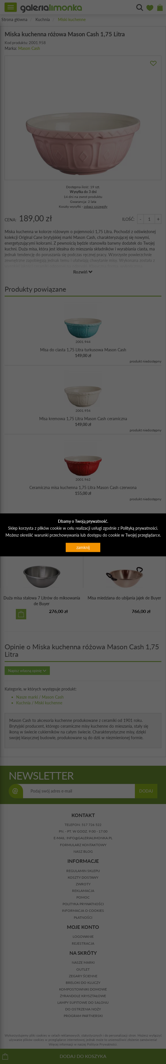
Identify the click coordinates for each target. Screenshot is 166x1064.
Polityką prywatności (138, 528)
